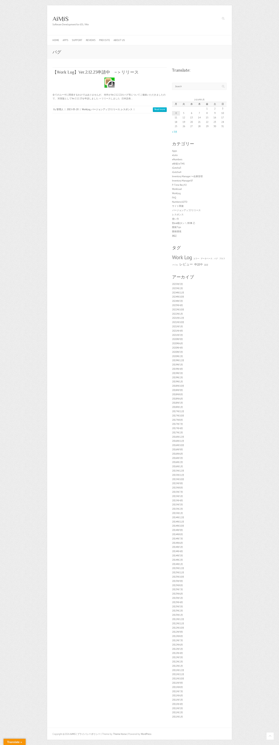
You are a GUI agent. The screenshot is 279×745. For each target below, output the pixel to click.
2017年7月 (177, 424)
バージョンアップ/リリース (105, 109)
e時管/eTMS (178, 163)
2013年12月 (178, 568)
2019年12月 (178, 360)
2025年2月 (177, 288)
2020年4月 (177, 347)
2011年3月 (177, 708)
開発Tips (176, 227)
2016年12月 (178, 436)
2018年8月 (177, 394)
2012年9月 (177, 631)
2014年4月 (177, 551)
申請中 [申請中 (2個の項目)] (198, 264)
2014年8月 (177, 534)
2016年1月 (177, 466)
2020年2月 (177, 356)
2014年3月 (177, 555)
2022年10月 (178, 309)
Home (55, 40)
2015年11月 (178, 475)
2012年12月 (178, 619)
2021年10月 (178, 322)
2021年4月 (177, 330)
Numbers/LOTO (179, 201)
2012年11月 (178, 623)
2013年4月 (177, 602)
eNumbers (177, 159)
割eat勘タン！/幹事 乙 (183, 223)
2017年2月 (177, 432)
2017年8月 (177, 419)
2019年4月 (177, 368)
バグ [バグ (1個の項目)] (216, 258)
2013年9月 (177, 581)
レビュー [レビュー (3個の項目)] (186, 264)
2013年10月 (178, 576)
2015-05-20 (72, 109)
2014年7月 (177, 538)
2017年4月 (177, 428)
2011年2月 (177, 712)
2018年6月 (177, 398)
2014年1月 (177, 564)
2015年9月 (177, 483)
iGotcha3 (176, 167)
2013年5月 (177, 598)
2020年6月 (177, 343)
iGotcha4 (176, 172)
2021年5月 (177, 326)
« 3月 (174, 131)
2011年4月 (177, 704)
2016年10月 (178, 445)
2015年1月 (177, 513)
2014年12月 (178, 517)
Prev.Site (104, 40)
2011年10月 (178, 678)
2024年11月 (178, 292)
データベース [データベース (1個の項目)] (206, 258)
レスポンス (126, 109)
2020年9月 (177, 339)
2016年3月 (177, 458)
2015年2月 (177, 508)
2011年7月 (177, 691)
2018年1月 (177, 407)
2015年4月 (177, 500)
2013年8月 (177, 585)
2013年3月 (177, 606)
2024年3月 (177, 301)
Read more (159, 109)
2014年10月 (178, 525)
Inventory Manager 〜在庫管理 (187, 176)
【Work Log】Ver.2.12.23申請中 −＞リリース (95, 72)
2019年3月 (177, 373)
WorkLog (86, 109)
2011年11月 (178, 674)
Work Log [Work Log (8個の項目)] (182, 257)
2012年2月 (177, 661)
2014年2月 (177, 559)
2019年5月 (177, 364)
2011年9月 (177, 682)
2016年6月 (177, 453)
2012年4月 (177, 653)
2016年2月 (177, 462)
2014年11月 (178, 521)
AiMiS (60, 18)
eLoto (175, 155)
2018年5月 (177, 402)
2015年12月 (178, 470)
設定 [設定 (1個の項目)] (206, 264)
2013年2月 (177, 610)
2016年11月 (178, 440)
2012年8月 (177, 636)
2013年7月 (177, 589)
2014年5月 (177, 547)
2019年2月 (177, 377)
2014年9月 (177, 530)
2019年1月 (177, 381)
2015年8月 (177, 487)
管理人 (59, 109)
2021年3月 (177, 335)
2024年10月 (178, 296)
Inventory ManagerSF (182, 180)
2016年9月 (177, 449)
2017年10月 (178, 415)
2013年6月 (177, 593)
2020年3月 (177, 352)
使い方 (175, 218)
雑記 (174, 235)
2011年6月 (177, 695)
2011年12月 (178, 670)
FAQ (174, 197)
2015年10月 (178, 479)
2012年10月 (178, 627)
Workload (177, 189)
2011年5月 (177, 699)
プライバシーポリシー (88, 734)
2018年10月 (178, 385)
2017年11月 (178, 411)
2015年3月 (177, 504)
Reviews (91, 40)
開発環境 (176, 231)
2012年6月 (177, 644)
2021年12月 (178, 317)
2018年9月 (177, 390)
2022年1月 (177, 313)
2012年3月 (177, 657)
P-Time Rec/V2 (179, 184)
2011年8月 (177, 687)
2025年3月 (177, 284)
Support (77, 40)
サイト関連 (178, 206)
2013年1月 (177, 614)
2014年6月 (177, 542)
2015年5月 (177, 496)
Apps (65, 40)
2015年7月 (177, 491)
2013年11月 (178, 572)
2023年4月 (177, 305)
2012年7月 (177, 640)
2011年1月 (177, 716)
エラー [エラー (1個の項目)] (196, 258)
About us (119, 40)
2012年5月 (177, 649)
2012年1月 (177, 665)
